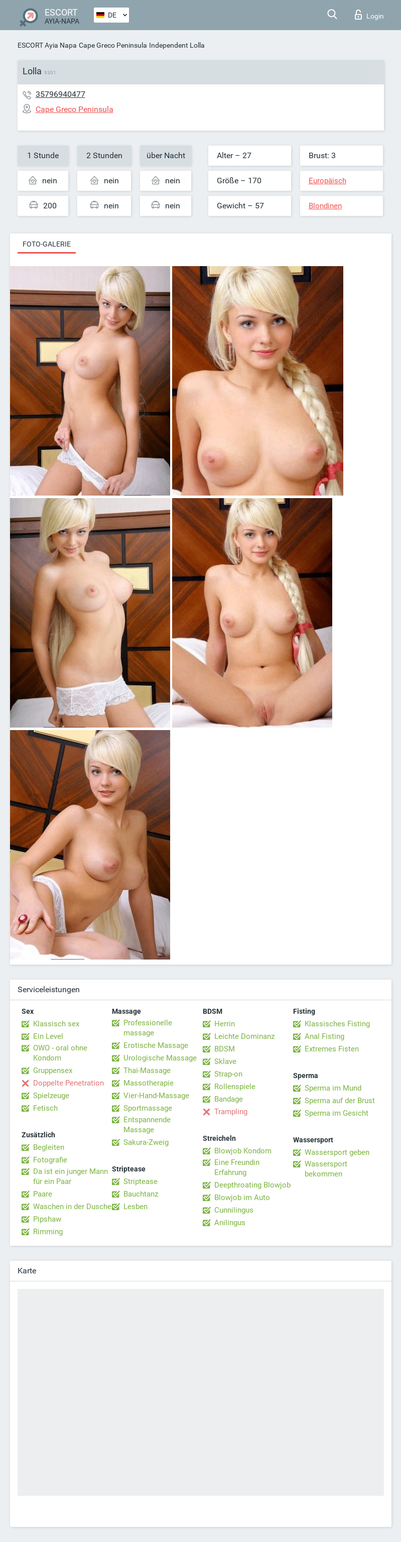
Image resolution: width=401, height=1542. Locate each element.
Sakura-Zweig (146, 1142)
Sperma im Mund (333, 1088)
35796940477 (60, 94)
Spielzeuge (51, 1095)
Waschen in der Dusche (72, 1206)
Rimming (48, 1231)
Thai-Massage (147, 1070)
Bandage (228, 1099)
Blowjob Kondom (243, 1150)
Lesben (135, 1206)
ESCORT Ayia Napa (47, 45)
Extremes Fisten (332, 1048)
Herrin (224, 1023)
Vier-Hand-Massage (156, 1095)
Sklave (225, 1061)
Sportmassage (147, 1108)
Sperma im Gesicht (336, 1113)
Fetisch (45, 1108)
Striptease (140, 1181)
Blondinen (325, 205)
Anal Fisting (324, 1036)
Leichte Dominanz (244, 1036)
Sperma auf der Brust (340, 1100)
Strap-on (228, 1074)
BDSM (224, 1048)
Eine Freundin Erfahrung (236, 1167)
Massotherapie (148, 1083)
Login (369, 14)
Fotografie (50, 1159)
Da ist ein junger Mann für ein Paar (70, 1176)
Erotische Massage (155, 1045)
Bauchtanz (140, 1194)
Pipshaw (47, 1219)
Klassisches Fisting (337, 1023)
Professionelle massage (147, 1027)
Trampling (230, 1111)
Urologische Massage (160, 1057)
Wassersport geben (337, 1152)
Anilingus (229, 1222)
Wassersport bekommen (326, 1168)
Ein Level (48, 1036)
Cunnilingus (233, 1210)
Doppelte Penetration (68, 1083)
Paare (42, 1194)
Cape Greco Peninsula (113, 45)
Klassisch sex (56, 1023)
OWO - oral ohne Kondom (60, 1052)
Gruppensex (52, 1070)
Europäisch (327, 180)
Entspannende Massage (147, 1124)
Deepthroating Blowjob (252, 1185)
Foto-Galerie (47, 244)
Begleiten (48, 1147)
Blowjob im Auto (242, 1197)
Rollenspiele (234, 1086)
